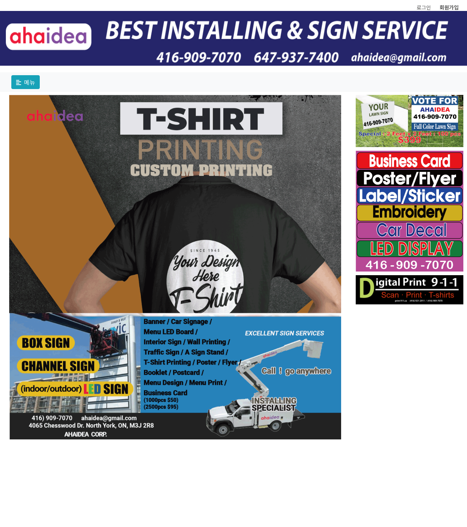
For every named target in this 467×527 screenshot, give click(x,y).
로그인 (424, 7)
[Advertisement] (409, 417)
